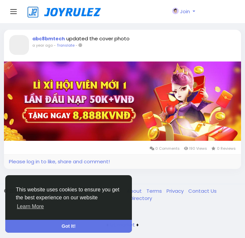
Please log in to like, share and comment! (59, 161)
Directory (141, 198)
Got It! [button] (69, 226)
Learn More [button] (30, 206)
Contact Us (202, 190)
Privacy (176, 190)
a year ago (42, 45)
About (135, 190)
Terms (154, 190)
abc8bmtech (48, 38)
